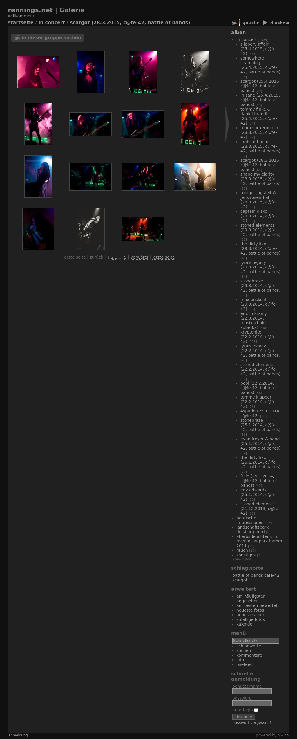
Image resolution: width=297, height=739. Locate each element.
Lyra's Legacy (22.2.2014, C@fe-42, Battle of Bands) (260, 351)
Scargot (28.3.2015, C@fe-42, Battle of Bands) (130, 22)
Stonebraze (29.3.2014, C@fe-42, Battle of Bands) (260, 286)
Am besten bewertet (257, 605)
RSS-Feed (244, 664)
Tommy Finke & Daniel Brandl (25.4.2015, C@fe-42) (258, 116)
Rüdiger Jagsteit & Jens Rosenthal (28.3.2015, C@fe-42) (258, 199)
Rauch (242, 550)
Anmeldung (18, 735)
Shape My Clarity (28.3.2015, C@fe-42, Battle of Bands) (260, 179)
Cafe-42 (272, 575)
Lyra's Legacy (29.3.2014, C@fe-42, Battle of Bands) (260, 267)
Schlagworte (248, 646)
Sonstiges (246, 555)
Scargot (239, 580)
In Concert (52, 22)
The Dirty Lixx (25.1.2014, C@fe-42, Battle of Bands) (260, 462)
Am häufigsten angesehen (251, 598)
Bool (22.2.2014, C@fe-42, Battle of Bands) (258, 388)
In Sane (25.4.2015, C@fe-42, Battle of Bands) (260, 100)
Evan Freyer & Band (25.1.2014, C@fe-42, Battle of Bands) (260, 443)
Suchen (243, 650)
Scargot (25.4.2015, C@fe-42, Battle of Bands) (260, 86)
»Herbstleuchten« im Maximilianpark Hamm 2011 (259, 541)
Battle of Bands (247, 575)
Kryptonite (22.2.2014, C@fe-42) (258, 337)
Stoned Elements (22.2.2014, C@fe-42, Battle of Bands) (260, 369)
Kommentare (249, 655)
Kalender (245, 624)
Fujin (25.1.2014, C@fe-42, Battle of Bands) (258, 481)
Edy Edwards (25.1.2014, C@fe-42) (258, 495)
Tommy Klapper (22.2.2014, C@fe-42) (258, 402)
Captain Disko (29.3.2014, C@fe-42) (258, 216)
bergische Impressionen (250, 520)
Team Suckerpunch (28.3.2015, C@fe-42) (259, 132)
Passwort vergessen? (252, 722)
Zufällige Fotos (250, 619)
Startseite (21, 22)
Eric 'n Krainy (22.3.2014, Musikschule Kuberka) (253, 320)
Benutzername (247, 686)
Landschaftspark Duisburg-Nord (252, 529)
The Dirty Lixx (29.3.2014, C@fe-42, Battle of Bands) (260, 248)
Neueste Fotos (250, 610)
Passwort (241, 698)
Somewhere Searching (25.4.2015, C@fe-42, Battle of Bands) (260, 65)
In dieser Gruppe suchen (51, 37)
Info (240, 659)
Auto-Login (245, 710)
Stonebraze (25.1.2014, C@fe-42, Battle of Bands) (260, 425)
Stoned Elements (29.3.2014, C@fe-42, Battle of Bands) (260, 230)
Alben (238, 32)
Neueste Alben (250, 614)
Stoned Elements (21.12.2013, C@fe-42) (260, 509)
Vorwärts (139, 257)
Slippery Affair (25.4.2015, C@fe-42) (258, 49)
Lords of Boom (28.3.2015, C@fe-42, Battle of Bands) (260, 146)
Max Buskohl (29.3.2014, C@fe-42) (258, 304)
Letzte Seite (163, 257)
